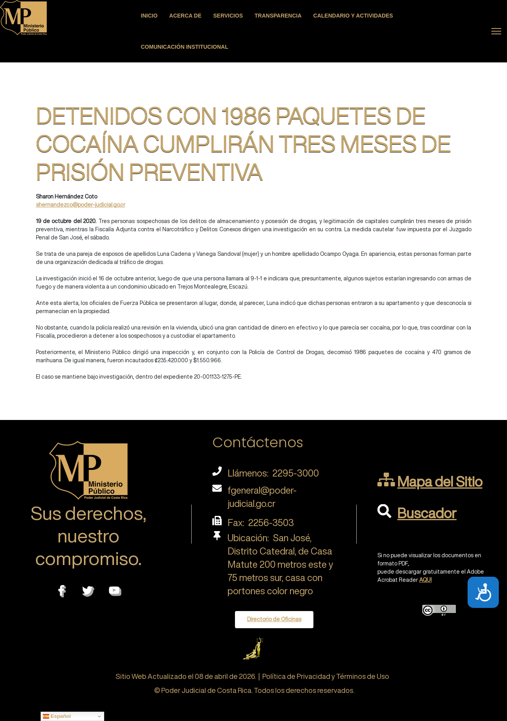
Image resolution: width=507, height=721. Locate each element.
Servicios (228, 15)
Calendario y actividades (353, 15)
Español (57, 716)
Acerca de (185, 15)
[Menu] (496, 31)
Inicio (149, 15)
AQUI (425, 580)
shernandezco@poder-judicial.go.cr (80, 204)
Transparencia (277, 15)
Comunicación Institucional (184, 47)
